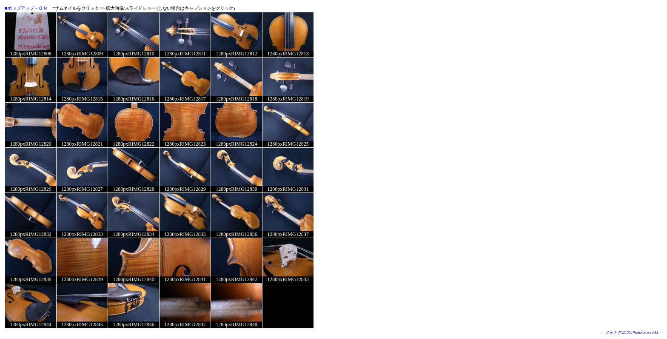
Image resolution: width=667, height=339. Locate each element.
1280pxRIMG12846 (133, 325)
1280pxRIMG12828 (133, 189)
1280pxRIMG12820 (30, 144)
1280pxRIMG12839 (82, 279)
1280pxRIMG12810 (133, 54)
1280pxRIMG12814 (30, 99)
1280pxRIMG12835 (184, 234)
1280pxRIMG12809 (82, 54)
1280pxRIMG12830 (236, 189)
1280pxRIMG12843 (287, 279)
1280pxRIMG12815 (82, 99)
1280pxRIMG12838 (30, 279)
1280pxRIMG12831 (287, 189)
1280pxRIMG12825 (287, 144)
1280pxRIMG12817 (184, 99)
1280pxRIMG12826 (30, 189)
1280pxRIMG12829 (184, 189)
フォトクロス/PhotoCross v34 (631, 332)
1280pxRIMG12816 (133, 99)
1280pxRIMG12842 (236, 279)
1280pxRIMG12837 (287, 234)
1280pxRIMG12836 (236, 234)
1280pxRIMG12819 (287, 99)
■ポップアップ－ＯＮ (26, 8)
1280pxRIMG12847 (184, 325)
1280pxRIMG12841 (184, 279)
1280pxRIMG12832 (30, 234)
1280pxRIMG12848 (236, 325)
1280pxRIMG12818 (236, 99)
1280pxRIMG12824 (236, 144)
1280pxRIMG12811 (185, 54)
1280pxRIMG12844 (30, 325)
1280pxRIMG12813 (287, 54)
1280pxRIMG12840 (133, 279)
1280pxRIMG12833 (82, 234)
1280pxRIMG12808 (30, 54)
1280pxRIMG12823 (184, 144)
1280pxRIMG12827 (82, 189)
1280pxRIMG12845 (82, 325)
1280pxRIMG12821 (82, 144)
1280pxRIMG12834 (133, 234)
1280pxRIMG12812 (236, 54)
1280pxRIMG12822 (133, 144)
